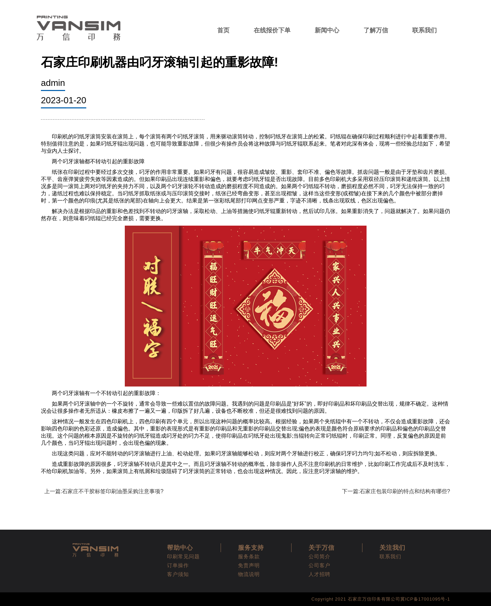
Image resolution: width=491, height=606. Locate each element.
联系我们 (424, 30)
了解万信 (375, 30)
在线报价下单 (272, 30)
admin (53, 83)
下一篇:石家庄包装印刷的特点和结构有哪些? (396, 491)
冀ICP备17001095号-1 (425, 599)
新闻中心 (327, 30)
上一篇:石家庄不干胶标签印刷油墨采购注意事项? (103, 491)
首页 (223, 30)
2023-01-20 (63, 100)
